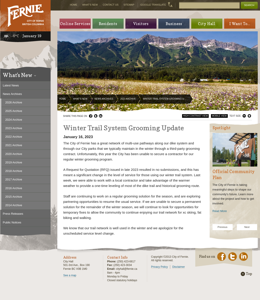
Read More (220, 211)
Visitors (140, 23)
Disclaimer (178, 266)
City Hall (206, 23)
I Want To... (239, 23)
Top (249, 274)
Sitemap (128, 4)
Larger (249, 116)
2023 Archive (128, 99)
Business (174, 23)
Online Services (75, 23)
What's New (80, 99)
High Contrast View (195, 116)
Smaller (244, 116)
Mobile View (219, 116)
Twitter (95, 116)
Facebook (90, 116)
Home (62, 99)
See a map (69, 275)
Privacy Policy (159, 266)
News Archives (104, 99)
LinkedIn (100, 116)
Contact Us (111, 4)
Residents (108, 23)
